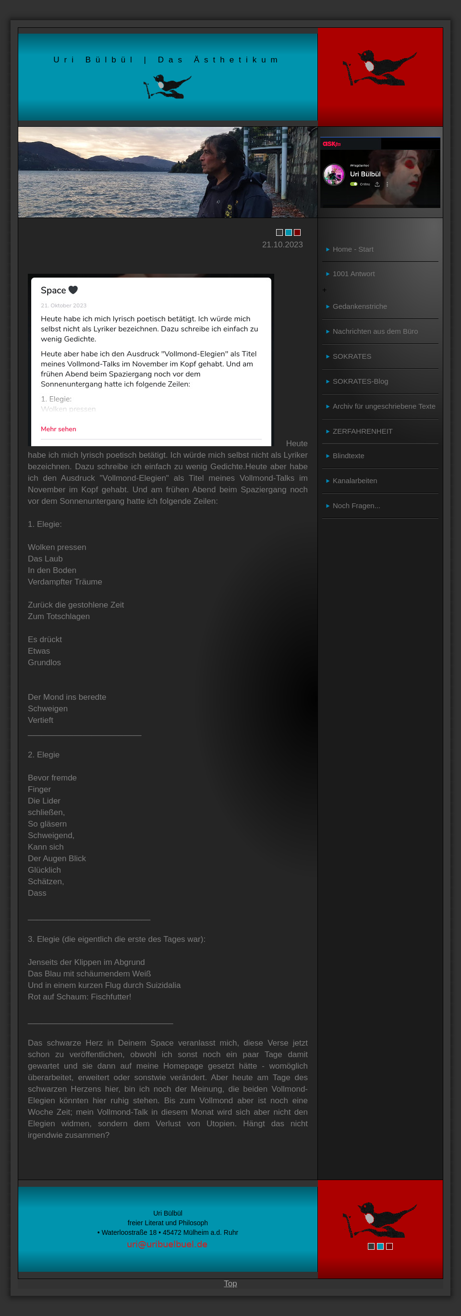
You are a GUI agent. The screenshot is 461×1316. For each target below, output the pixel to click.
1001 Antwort (354, 273)
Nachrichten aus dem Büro (375, 331)
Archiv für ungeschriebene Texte (384, 406)
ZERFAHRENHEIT (363, 431)
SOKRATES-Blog (360, 381)
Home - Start (353, 249)
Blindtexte (348, 455)
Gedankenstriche (360, 306)
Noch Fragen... (356, 505)
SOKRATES (352, 356)
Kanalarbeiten (355, 480)
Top (230, 1283)
